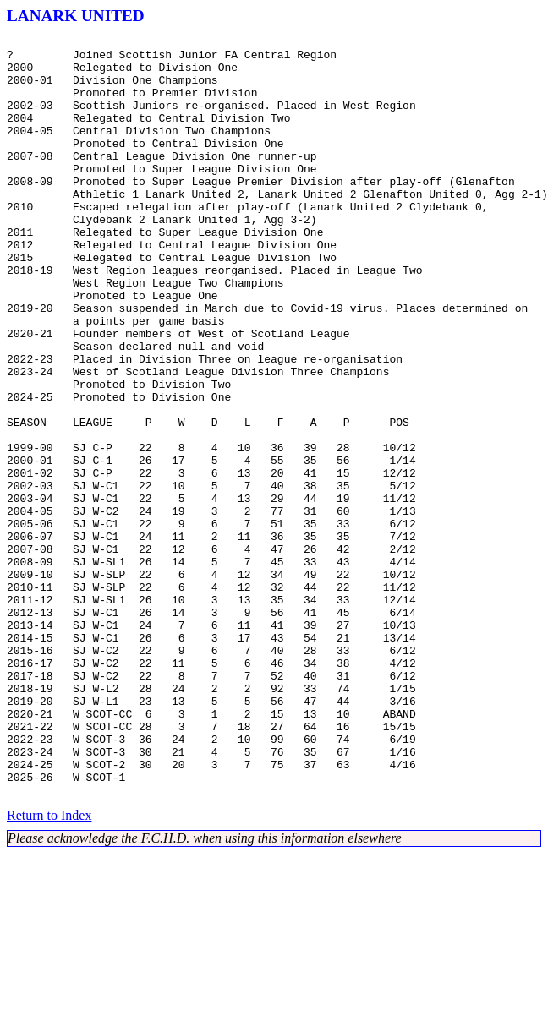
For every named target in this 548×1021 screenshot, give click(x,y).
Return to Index (49, 967)
